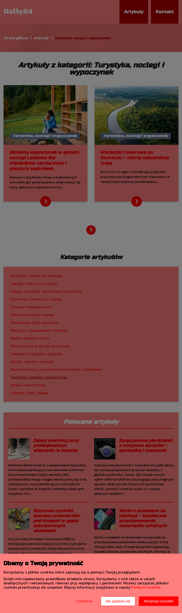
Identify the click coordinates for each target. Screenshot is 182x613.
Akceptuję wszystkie (158, 601)
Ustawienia (84, 601)
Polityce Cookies (145, 587)
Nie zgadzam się (118, 601)
